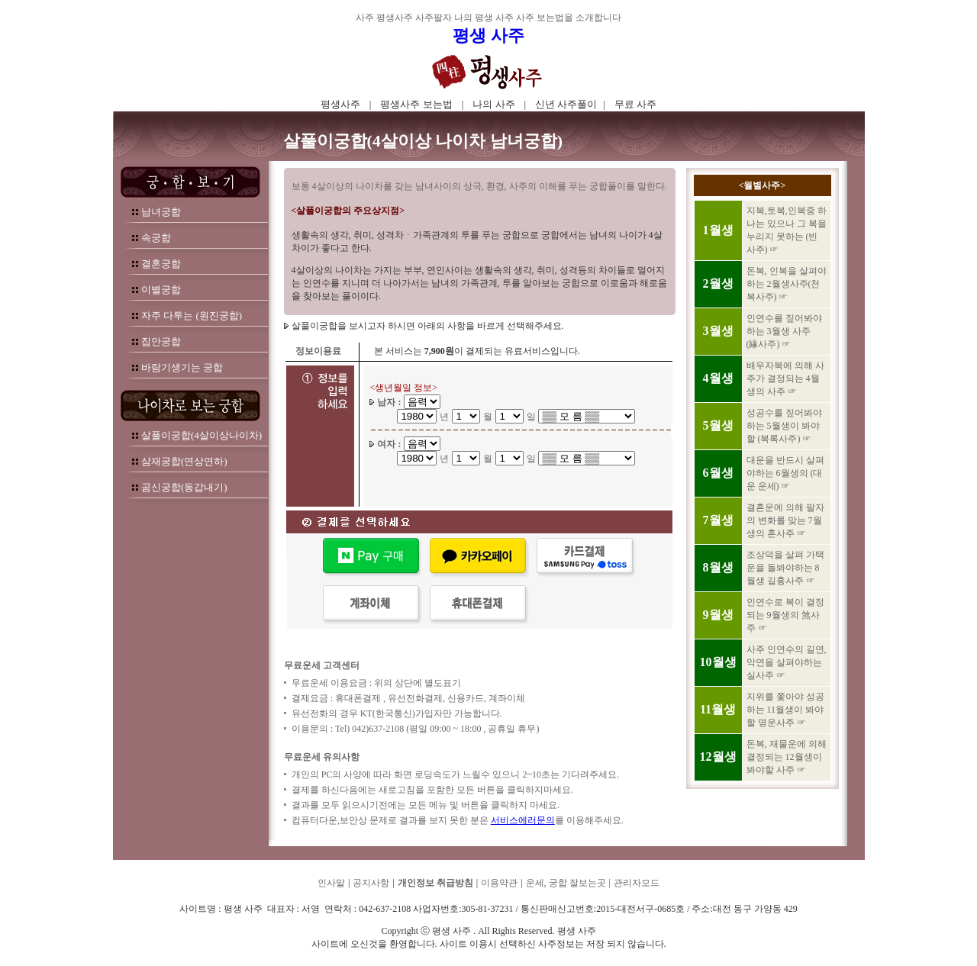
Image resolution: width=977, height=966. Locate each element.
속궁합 (156, 237)
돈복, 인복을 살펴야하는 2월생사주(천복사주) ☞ (786, 284)
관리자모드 (636, 882)
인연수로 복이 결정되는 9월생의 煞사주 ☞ (785, 615)
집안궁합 (161, 341)
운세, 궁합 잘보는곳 (566, 882)
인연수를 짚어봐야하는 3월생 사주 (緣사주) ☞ (784, 331)
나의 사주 (493, 104)
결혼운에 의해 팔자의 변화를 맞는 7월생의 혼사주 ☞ (785, 520)
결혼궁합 (161, 263)
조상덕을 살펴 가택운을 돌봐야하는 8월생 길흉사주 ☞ (785, 567)
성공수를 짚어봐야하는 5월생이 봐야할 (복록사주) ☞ (784, 425)
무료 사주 (635, 104)
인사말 (331, 882)
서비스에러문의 (523, 820)
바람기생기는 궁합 (182, 367)
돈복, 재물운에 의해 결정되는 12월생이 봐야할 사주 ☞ (786, 757)
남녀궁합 (161, 211)
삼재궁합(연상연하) (184, 461)
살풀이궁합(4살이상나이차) (201, 435)
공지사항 (371, 882)
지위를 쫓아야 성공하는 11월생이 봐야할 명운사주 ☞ (785, 709)
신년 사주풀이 (566, 104)
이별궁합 (161, 289)
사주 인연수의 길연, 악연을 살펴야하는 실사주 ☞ (786, 662)
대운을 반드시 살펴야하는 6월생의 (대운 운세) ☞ (785, 473)
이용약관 (499, 882)
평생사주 (340, 104)
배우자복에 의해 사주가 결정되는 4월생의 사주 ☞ (785, 378)
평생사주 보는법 (416, 104)
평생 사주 (488, 35)
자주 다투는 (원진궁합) (191, 315)
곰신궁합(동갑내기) (184, 487)
